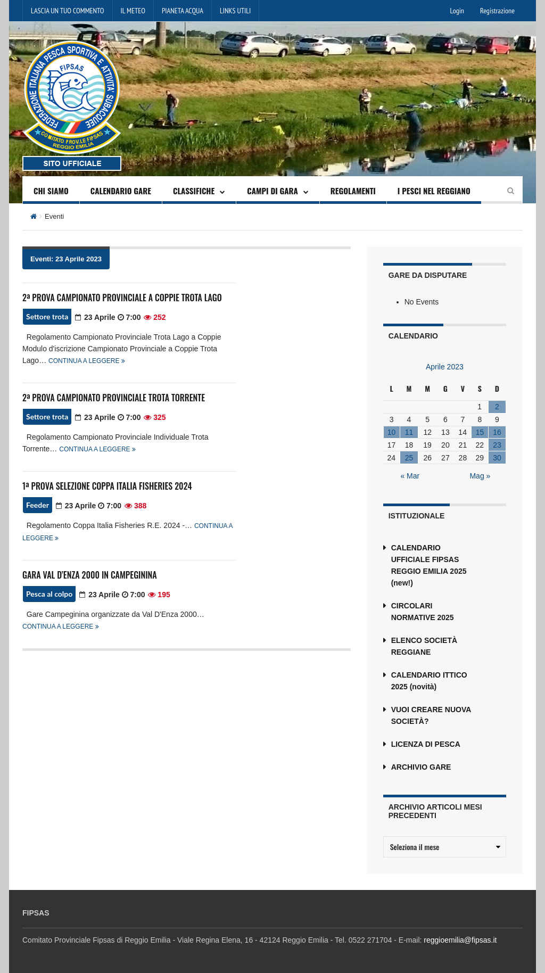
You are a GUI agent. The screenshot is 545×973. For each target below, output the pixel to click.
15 (480, 432)
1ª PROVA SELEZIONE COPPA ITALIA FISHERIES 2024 (107, 486)
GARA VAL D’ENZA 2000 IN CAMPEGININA (89, 574)
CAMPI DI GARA (272, 190)
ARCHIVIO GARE (421, 767)
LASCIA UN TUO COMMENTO (67, 10)
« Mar (409, 476)
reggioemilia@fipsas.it (460, 940)
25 (409, 457)
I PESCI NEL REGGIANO (434, 190)
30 (497, 457)
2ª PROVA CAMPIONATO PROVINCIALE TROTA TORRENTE (113, 397)
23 (497, 445)
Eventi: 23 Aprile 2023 (66, 259)
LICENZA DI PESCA (425, 744)
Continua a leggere (86, 361)
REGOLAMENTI (353, 190)
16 (497, 432)
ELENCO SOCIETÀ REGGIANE (424, 646)
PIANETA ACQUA (182, 10)
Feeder (37, 504)
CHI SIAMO (51, 190)
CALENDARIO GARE (120, 190)
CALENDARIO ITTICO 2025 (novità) (429, 681)
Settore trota (47, 316)
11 (409, 432)
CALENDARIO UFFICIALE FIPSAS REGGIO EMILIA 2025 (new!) (429, 565)
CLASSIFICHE (193, 190)
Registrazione (497, 10)
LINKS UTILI (235, 10)
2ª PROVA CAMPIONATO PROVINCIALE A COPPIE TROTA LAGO (122, 297)
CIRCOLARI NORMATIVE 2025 (422, 611)
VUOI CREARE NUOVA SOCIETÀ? (431, 715)
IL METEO (133, 10)
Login (457, 10)
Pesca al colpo (49, 593)
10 (391, 432)
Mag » (479, 476)
